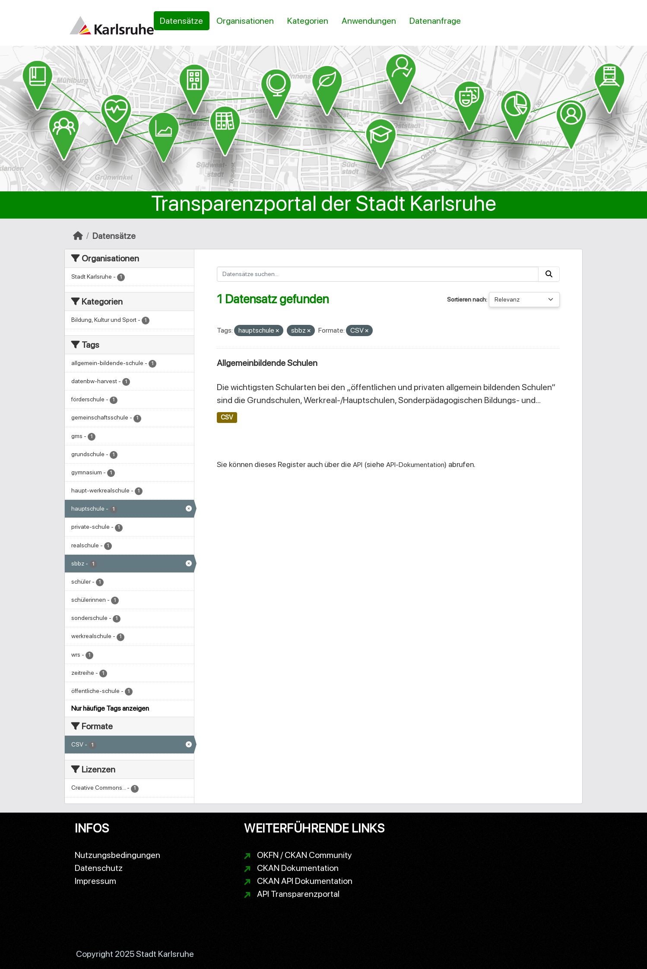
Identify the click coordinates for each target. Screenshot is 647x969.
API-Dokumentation (415, 465)
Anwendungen (369, 21)
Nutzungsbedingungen (117, 855)
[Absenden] (549, 274)
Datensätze (181, 21)
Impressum (95, 881)
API (357, 465)
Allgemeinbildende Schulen (267, 363)
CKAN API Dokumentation (304, 881)
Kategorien (307, 21)
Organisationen (245, 21)
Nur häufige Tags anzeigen (110, 708)
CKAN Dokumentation (298, 868)
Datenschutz (99, 868)
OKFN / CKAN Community (304, 855)
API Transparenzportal (298, 894)
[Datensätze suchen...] (378, 274)
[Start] (78, 236)
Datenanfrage (435, 21)
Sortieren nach (466, 299)
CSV (227, 417)
